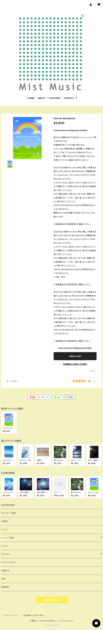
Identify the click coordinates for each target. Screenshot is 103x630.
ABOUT (41, 98)
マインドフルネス (8, 562)
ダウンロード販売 (8, 513)
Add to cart (75, 356)
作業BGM (5, 570)
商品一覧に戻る (51, 600)
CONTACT (69, 98)
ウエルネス (5, 554)
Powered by (51, 625)
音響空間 (5, 587)
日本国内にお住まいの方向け (75, 364)
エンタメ (4, 546)
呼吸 (3, 579)
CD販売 (4, 521)
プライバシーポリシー (11, 615)
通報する (93, 371)
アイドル (4, 529)
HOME (31, 98)
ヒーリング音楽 (7, 538)
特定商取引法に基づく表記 (33, 615)
